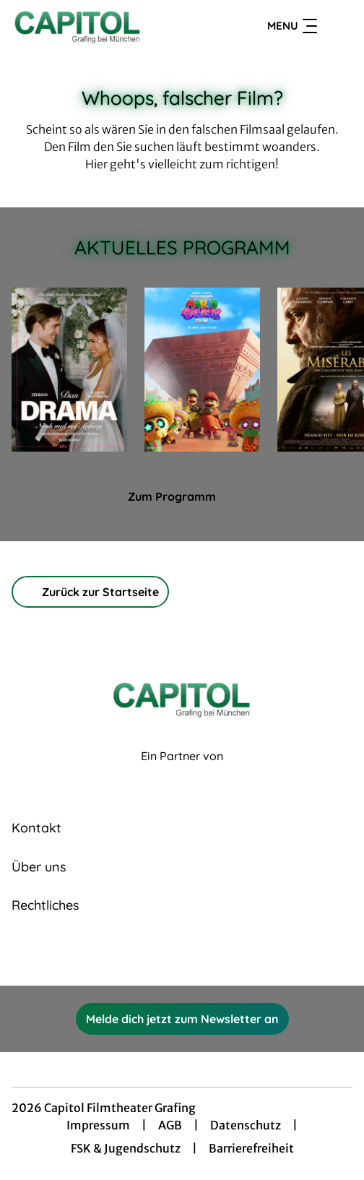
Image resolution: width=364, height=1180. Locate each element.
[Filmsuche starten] (338, 26)
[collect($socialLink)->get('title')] (166, 953)
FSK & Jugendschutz (126, 1148)
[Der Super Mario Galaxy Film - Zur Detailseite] (202, 370)
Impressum (98, 1125)
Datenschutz (245, 1125)
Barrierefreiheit (251, 1148)
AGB (170, 1125)
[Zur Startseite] (110, 26)
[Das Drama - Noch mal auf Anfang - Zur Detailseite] (69, 370)
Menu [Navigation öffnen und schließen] (292, 26)
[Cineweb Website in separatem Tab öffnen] (182, 772)
